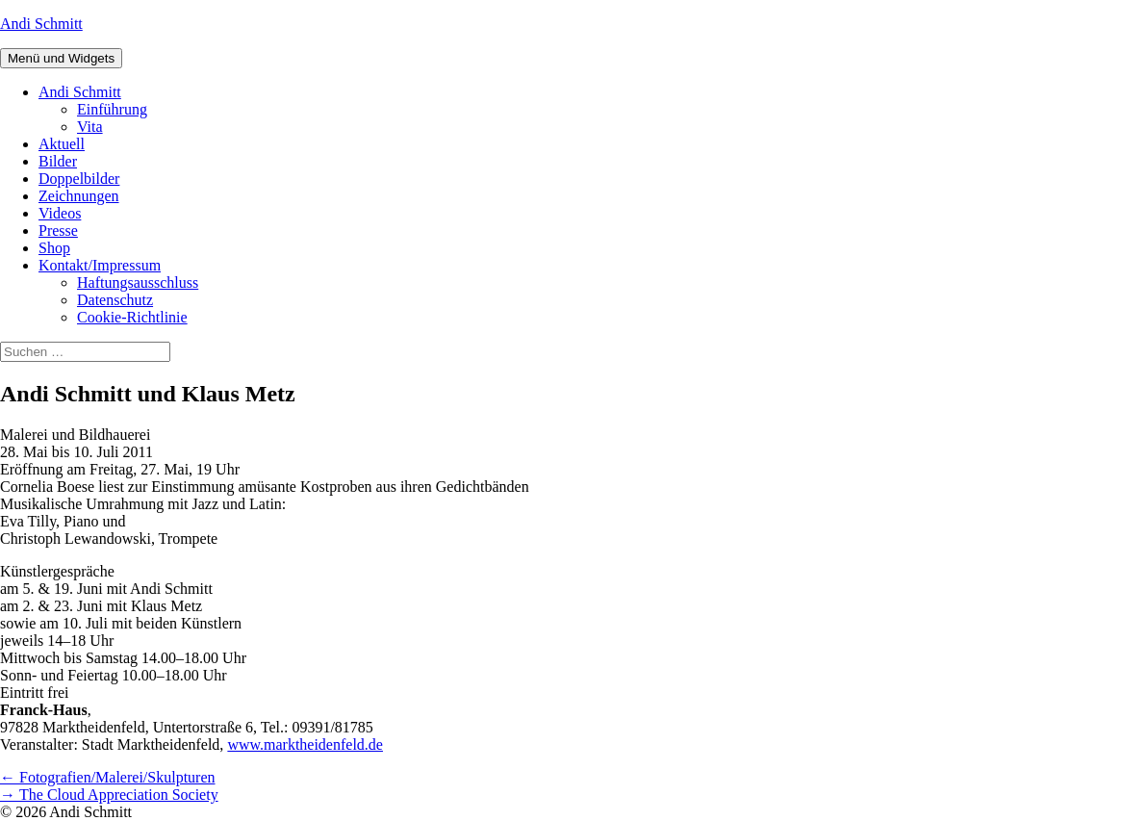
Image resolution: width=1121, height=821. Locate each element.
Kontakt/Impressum (99, 265)
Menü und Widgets (61, 58)
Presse (58, 230)
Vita (90, 126)
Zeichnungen (78, 196)
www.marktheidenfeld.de (305, 744)
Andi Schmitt (41, 23)
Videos (59, 213)
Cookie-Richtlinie (132, 317)
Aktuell (61, 144)
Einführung (112, 109)
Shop (54, 248)
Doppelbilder (78, 178)
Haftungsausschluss (137, 282)
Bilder (57, 161)
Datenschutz (115, 300)
